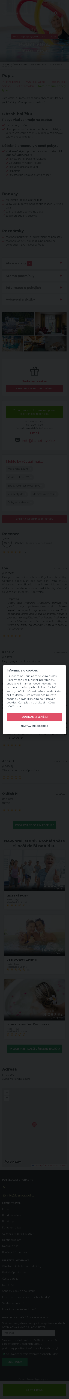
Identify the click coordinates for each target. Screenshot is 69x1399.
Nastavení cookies (34, 726)
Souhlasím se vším (35, 716)
